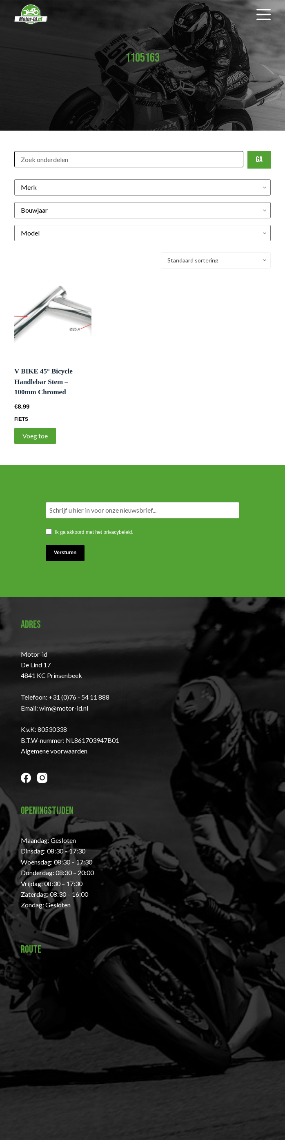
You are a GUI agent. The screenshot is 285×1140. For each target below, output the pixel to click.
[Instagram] (42, 778)
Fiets (21, 419)
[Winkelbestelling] (216, 260)
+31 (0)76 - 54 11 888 (79, 697)
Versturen (65, 553)
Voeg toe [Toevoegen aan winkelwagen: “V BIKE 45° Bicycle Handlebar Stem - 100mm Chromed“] (35, 436)
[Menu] (263, 14)
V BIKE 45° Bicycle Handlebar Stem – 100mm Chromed (43, 381)
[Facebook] (26, 778)
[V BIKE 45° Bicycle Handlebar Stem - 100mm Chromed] (52, 317)
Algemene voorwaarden (54, 751)
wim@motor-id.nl (63, 708)
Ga (259, 159)
